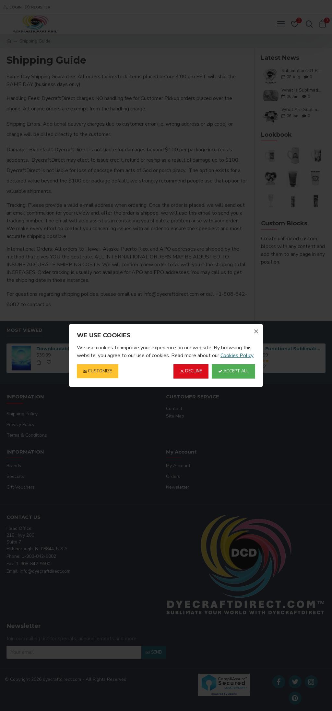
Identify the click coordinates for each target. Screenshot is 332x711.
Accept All (233, 371)
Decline (191, 371)
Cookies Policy (237, 355)
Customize (97, 371)
